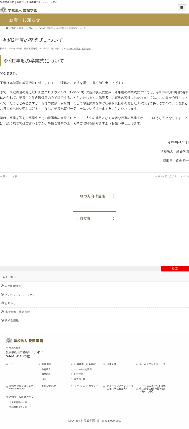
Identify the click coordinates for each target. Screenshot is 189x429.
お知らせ (86, 48)
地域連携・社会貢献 (17, 311)
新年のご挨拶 (8, 176)
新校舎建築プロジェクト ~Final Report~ (22, 387)
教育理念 (46, 369)
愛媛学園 (89, 420)
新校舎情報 (12, 320)
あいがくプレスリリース (20, 294)
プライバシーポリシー (86, 385)
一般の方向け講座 (83, 369)
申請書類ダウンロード (20, 407)
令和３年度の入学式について (172, 176)
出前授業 (78, 374)
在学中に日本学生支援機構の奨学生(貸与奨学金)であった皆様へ (152, 388)
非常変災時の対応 (18, 402)
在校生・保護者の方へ (21, 397)
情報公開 (111, 364)
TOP (11, 364)
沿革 (44, 379)
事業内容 (46, 374)
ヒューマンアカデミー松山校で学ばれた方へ (120, 387)
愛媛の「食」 (80, 379)
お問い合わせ (49, 385)
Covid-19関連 (74, 48)
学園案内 (46, 364)
